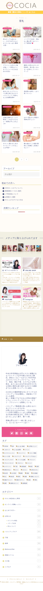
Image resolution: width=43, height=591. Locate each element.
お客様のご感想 (10, 197)
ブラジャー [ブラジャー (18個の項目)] (32, 459)
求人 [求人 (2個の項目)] (5, 476)
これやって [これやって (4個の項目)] (7, 449)
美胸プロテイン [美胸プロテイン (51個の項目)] (20, 480)
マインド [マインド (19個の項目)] (29, 463)
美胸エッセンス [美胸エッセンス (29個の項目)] (35, 476)
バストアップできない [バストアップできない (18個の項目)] (30, 456)
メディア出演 (24, 523)
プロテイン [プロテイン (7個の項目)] (20, 463)
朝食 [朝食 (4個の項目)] (28, 473)
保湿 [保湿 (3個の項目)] (31, 466)
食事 (23, 543)
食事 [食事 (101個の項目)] (5, 483)
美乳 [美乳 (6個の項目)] (19, 476)
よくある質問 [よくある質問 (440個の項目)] (17, 449)
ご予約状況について (11, 194)
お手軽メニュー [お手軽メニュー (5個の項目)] (33, 446)
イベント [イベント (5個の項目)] (27, 449)
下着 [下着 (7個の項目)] (16, 466)
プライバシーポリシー (15, 579)
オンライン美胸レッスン (23, 504)
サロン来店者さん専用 (23, 498)
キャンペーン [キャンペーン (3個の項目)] (21, 453)
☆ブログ (23, 567)
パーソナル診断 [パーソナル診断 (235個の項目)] (21, 459)
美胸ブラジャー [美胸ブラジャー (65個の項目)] (8, 480)
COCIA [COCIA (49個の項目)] (6, 446)
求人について (24, 526)
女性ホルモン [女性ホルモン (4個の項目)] (34, 469)
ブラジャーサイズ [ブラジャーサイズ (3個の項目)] (8, 463)
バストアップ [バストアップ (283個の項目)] (17, 456)
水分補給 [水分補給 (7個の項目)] (35, 473)
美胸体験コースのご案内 (13, 191)
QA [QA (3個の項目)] (13, 446)
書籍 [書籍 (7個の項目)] (21, 473)
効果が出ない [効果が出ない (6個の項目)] (7, 469)
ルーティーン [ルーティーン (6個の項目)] (7, 466)
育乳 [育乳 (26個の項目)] (36, 480)
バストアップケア (23, 531)
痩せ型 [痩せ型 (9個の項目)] (12, 476)
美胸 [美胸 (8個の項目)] (25, 476)
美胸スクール (23, 555)
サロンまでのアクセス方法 (14, 200)
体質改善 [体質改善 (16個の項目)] (23, 466)
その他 (23, 561)
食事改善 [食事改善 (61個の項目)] (24, 483)
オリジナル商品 (24, 520)
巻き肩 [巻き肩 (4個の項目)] (6, 473)
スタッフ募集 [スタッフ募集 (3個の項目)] (32, 453)
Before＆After (23, 549)
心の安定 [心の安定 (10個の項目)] (14, 473)
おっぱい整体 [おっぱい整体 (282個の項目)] (21, 446)
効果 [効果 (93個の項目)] (37, 466)
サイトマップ (30, 579)
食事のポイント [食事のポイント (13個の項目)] (14, 483)
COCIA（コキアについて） (14, 188)
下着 (23, 537)
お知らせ (23, 516)
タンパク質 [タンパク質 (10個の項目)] (7, 456)
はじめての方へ (23, 510)
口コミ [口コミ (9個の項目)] (16, 469)
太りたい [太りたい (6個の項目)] (24, 469)
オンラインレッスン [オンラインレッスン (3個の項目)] (9, 453)
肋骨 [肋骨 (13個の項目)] (29, 480)
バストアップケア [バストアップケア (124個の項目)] (8, 459)
